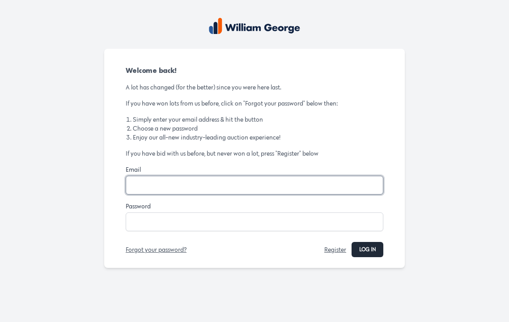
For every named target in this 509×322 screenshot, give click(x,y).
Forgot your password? (156, 250)
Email (133, 169)
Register (335, 250)
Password (138, 206)
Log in (367, 249)
